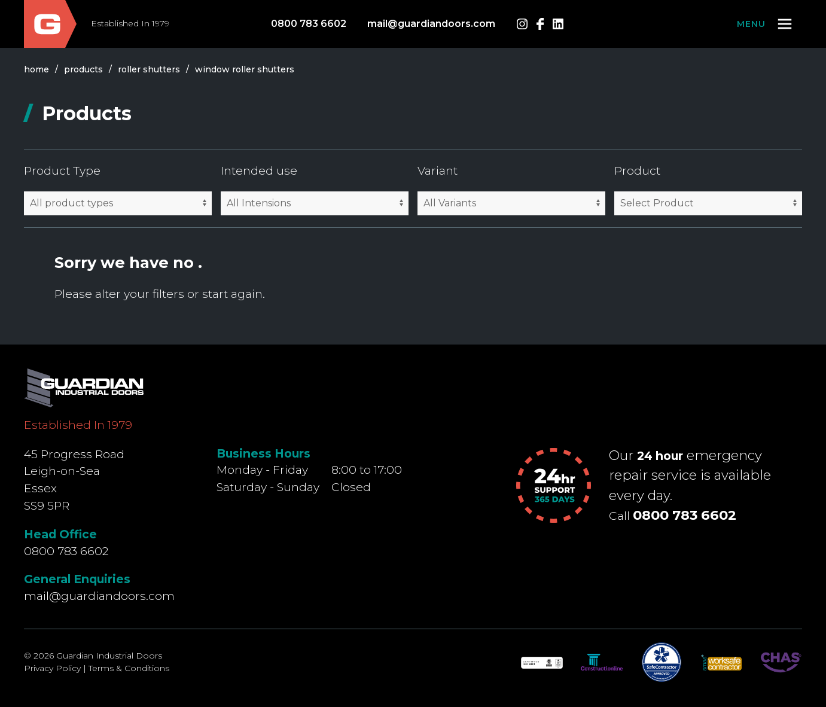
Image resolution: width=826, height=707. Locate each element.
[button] (765, 24)
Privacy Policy (52, 668)
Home (36, 69)
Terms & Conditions (129, 668)
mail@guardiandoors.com (431, 23)
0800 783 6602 (308, 23)
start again (232, 294)
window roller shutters (244, 69)
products (83, 69)
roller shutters (149, 69)
